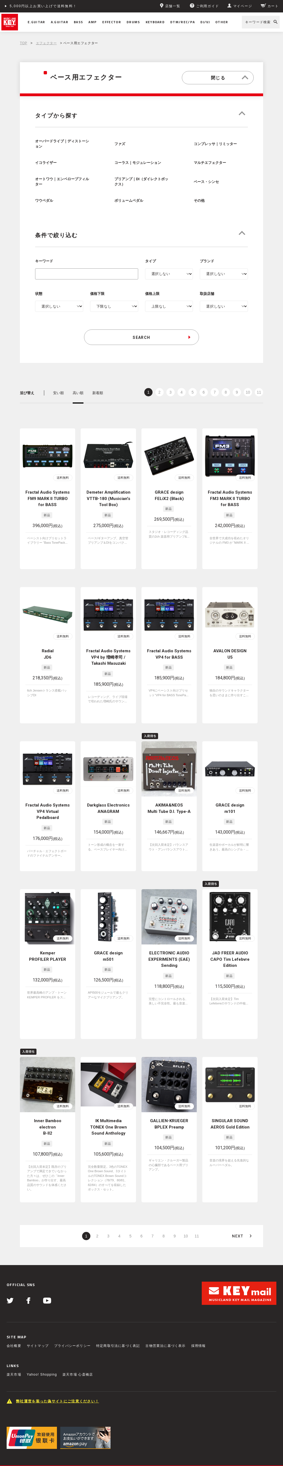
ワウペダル (44, 201)
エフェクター (46, 43)
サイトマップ (38, 1320)
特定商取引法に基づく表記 (118, 1320)
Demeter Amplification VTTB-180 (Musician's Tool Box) (108, 498)
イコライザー (46, 163)
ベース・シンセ (206, 182)
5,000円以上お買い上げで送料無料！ (43, 6)
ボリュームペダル (128, 201)
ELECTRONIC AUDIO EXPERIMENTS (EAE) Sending (169, 934)
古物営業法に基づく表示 (165, 1320)
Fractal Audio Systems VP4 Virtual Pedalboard (47, 788)
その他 (199, 201)
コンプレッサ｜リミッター (215, 144)
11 (259, 392)
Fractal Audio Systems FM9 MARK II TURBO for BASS (47, 498)
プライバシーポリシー (72, 1320)
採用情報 (198, 1320)
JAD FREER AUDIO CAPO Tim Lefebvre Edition (230, 934)
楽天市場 (14, 1349)
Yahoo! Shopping (42, 1349)
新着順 (97, 393)
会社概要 (14, 1320)
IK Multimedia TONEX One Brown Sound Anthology (108, 1101)
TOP (23, 43)
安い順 (58, 393)
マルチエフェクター (210, 163)
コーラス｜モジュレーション (137, 163)
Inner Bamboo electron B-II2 (47, 1101)
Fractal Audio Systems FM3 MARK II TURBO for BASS (230, 498)
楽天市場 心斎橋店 (77, 1349)
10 (248, 392)
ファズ (119, 144)
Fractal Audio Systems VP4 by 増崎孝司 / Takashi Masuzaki (108, 643)
